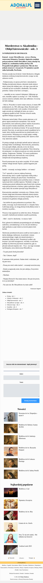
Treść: (21, 382)
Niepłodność (38, 567)
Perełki (16, 572)
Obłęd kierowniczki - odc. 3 (14, 300)
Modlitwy (4, 567)
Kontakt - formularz (24, 575)
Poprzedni (11, 560)
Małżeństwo (31, 567)
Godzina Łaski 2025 (25, 548)
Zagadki (9, 567)
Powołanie (25, 567)
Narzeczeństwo (4, 569)
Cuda (20, 572)
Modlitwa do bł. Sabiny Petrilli (29, 473)
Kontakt (32, 575)
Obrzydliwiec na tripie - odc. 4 (15, 303)
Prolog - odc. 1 (11, 296)
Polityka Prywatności (14, 575)
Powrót (21, 560)
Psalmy (40, 569)
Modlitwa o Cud (24, 491)
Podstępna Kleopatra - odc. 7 (15, 309)
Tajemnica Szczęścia (25, 502)
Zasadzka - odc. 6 (12, 307)
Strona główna (21, 564)
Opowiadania (15, 567)
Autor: (21, 374)
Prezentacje (11, 569)
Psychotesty (25, 572)
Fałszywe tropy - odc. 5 (13, 305)
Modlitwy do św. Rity (26, 514)
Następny (32, 560)
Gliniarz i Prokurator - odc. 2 (15, 298)
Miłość (20, 567)
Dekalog (36, 569)
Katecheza (16, 569)
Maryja (21, 569)
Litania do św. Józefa (25, 525)
